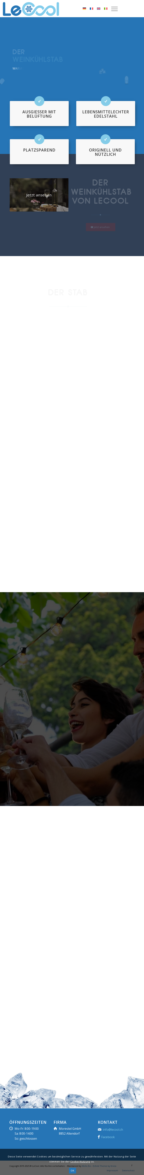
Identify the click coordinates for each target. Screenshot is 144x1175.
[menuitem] (113, 8)
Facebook (108, 1137)
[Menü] (112, 8)
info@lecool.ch (113, 1129)
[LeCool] (31, 10)
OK (72, 1170)
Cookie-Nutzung (80, 1161)
